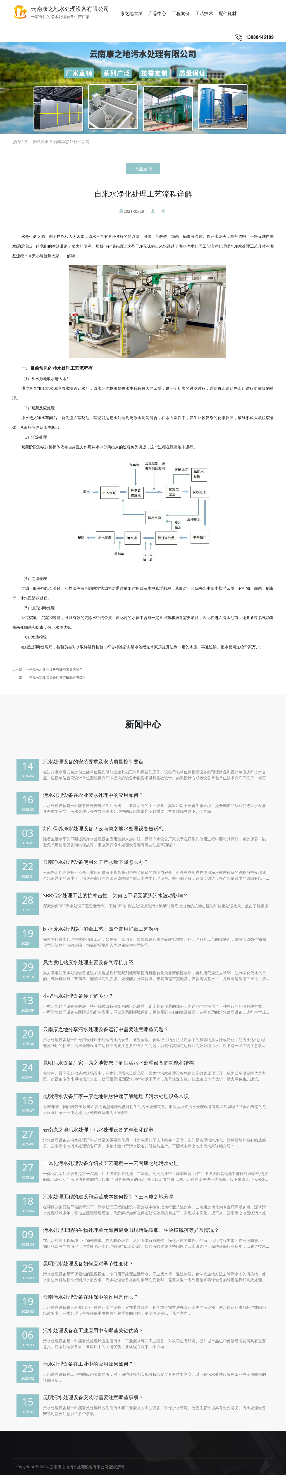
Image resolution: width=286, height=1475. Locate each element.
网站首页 (41, 141)
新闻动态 (60, 141)
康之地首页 (131, 13)
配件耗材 (228, 13)
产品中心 (157, 13)
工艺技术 (204, 13)
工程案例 (181, 13)
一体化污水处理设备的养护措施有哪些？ (56, 677)
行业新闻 (81, 141)
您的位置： (22, 141)
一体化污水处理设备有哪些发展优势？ (54, 669)
